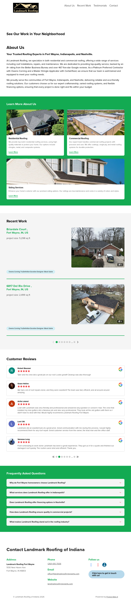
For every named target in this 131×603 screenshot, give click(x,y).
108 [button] (74, 457)
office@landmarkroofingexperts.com (63, 574)
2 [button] (59, 342)
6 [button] (69, 342)
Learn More (13, 152)
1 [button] (57, 342)
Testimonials (100, 5)
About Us (69, 5)
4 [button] (64, 342)
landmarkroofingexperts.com (60, 584)
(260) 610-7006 (54, 564)
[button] (53, 342)
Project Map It (112, 597)
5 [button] (67, 342)
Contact (113, 5)
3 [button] (62, 342)
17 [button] (74, 342)
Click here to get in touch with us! (104, 574)
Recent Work (84, 5)
